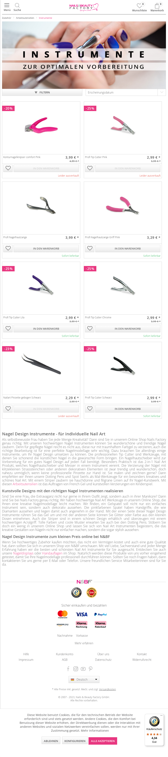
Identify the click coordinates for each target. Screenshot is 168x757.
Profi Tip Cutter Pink (96, 157)
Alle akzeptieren (103, 741)
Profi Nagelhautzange (15, 237)
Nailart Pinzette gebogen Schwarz (22, 397)
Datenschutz (103, 660)
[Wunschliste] (139, 7)
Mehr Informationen (95, 730)
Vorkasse (81, 635)
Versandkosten (107, 689)
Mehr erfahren (84, 643)
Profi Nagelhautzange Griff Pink (102, 237)
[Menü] (7, 7)
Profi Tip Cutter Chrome (98, 317)
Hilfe (26, 654)
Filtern (42, 92)
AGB (65, 660)
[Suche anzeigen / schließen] (17, 7)
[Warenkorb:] (157, 7)
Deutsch (82, 679)
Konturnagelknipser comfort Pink (21, 157)
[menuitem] (7, 7)
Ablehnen (51, 741)
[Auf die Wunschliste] (8, 168)
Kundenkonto (64, 654)
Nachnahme (62, 635)
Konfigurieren (74, 741)
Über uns (103, 654)
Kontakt (142, 654)
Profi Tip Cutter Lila (13, 317)
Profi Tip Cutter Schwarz (98, 397)
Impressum (26, 660)
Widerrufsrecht (142, 660)
